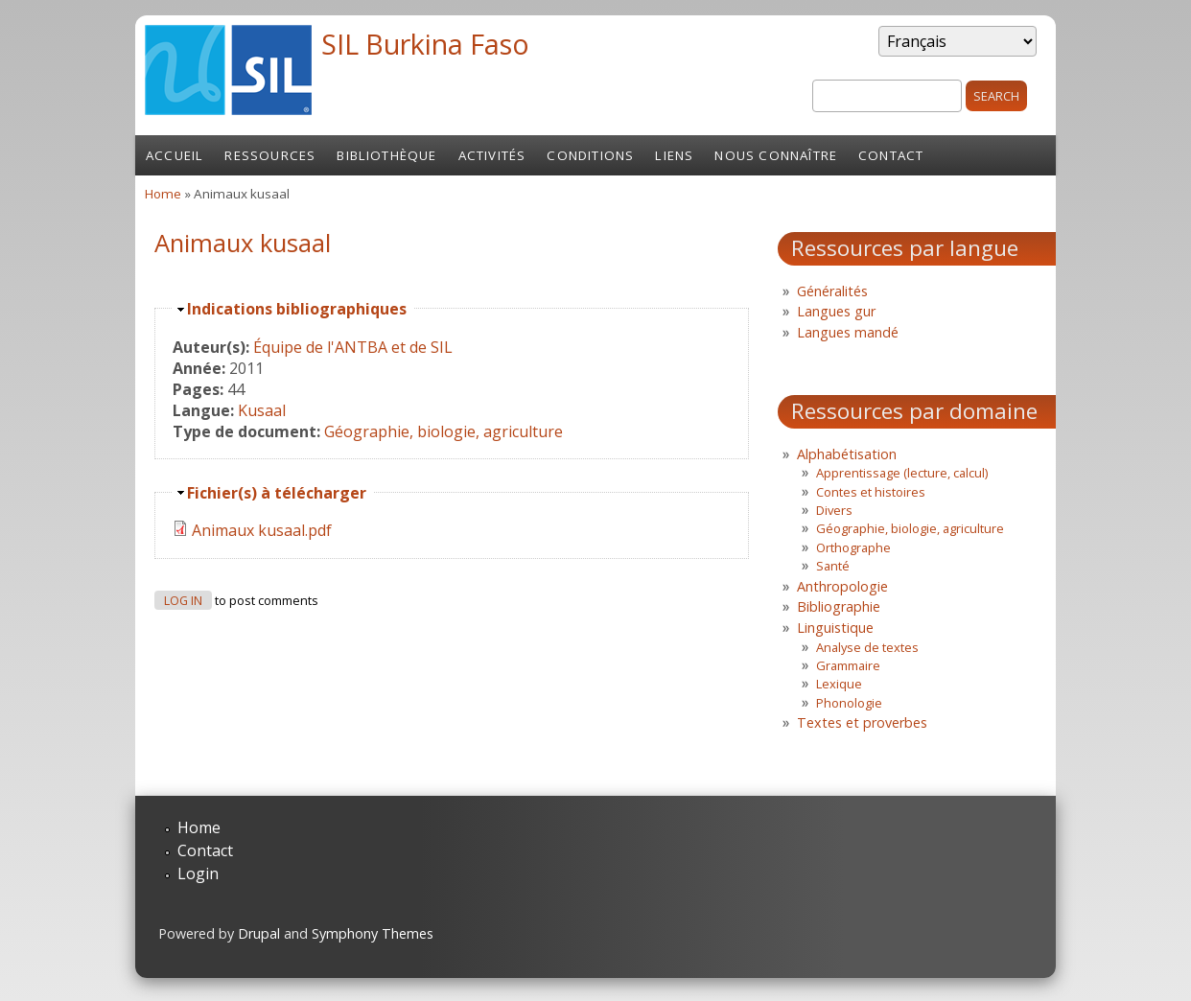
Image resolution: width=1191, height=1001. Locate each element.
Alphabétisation (847, 454)
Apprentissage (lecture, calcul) (902, 472)
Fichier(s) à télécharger (276, 492)
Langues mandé (848, 332)
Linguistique (835, 627)
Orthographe (853, 547)
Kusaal (262, 410)
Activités (492, 155)
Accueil (174, 155)
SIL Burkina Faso (425, 43)
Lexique (839, 683)
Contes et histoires (870, 491)
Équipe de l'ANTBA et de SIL (353, 347)
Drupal (259, 933)
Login (198, 873)
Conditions (590, 155)
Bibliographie (838, 606)
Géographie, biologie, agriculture (443, 431)
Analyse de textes (867, 647)
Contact (890, 155)
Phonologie (849, 702)
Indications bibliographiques (297, 308)
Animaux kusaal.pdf (262, 530)
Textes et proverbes (862, 722)
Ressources (269, 155)
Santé (833, 565)
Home (163, 193)
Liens (674, 155)
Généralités (832, 291)
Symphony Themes (372, 933)
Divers (834, 510)
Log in (183, 601)
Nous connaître (775, 155)
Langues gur (836, 311)
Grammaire (848, 665)
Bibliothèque (386, 155)
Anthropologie (842, 586)
